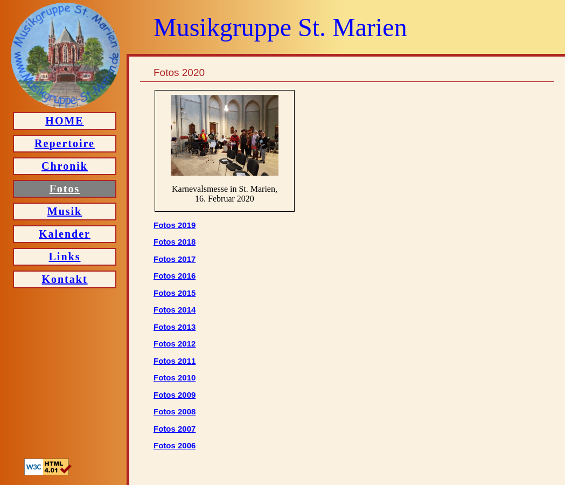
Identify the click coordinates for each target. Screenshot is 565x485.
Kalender (64, 234)
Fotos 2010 (175, 377)
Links (65, 256)
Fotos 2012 (175, 343)
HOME (64, 121)
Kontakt (64, 279)
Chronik (64, 166)
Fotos (65, 189)
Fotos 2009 (175, 394)
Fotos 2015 (175, 292)
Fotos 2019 (175, 225)
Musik (64, 211)
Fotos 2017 (175, 259)
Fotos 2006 (175, 445)
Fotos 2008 (175, 411)
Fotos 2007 (175, 428)
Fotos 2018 (175, 241)
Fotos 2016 (175, 275)
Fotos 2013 (175, 326)
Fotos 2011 (175, 360)
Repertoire (64, 143)
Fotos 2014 (175, 309)
